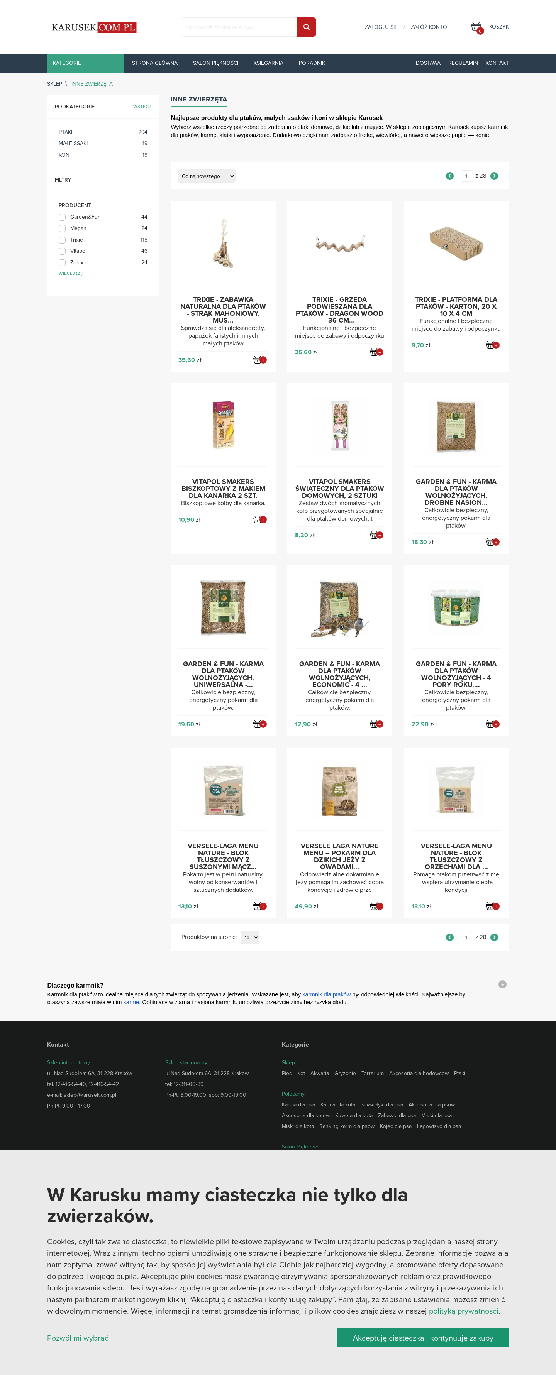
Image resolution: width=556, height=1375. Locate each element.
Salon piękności (215, 63)
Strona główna (155, 63)
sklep (54, 84)
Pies (287, 1073)
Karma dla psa (298, 1104)
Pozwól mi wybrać (77, 1338)
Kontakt (497, 63)
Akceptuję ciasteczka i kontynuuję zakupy (423, 1337)
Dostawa (428, 63)
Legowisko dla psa (439, 1126)
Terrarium (372, 1073)
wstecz (142, 107)
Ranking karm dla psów (347, 1126)
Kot (301, 1073)
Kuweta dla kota (354, 1115)
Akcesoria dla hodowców (419, 1073)
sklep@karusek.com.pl (90, 1095)
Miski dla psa (436, 1115)
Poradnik (312, 63)
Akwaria (319, 1073)
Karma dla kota (337, 1104)
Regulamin (463, 63)
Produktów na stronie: (209, 937)
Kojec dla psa (396, 1126)
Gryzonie (345, 1073)
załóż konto (429, 27)
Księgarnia (268, 63)
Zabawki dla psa (397, 1115)
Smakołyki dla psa (382, 1104)
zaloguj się (381, 27)
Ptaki (459, 1073)
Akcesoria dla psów (432, 1104)
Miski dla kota (298, 1126)
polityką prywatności (463, 1310)
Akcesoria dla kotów (306, 1115)
